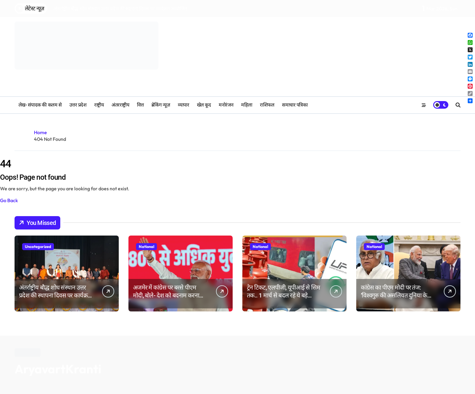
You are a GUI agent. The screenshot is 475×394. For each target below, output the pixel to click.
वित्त (140, 105)
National (146, 246)
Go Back (9, 200)
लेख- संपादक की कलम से (39, 105)
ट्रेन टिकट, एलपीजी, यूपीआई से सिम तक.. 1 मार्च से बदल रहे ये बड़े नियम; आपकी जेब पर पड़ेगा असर (283, 295)
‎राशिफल (267, 105)
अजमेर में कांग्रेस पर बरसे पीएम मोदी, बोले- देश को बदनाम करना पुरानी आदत (166, 295)
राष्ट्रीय (99, 105)
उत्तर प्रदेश (78, 105)
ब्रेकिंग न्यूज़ (160, 105)
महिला (246, 105)
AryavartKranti (58, 368)
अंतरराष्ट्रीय (120, 105)
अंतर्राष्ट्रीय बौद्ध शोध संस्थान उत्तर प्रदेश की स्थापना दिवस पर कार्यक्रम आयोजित (55, 295)
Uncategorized (38, 246)
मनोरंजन (226, 105)
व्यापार (183, 105)
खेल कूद (204, 105)
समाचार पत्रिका (294, 105)
